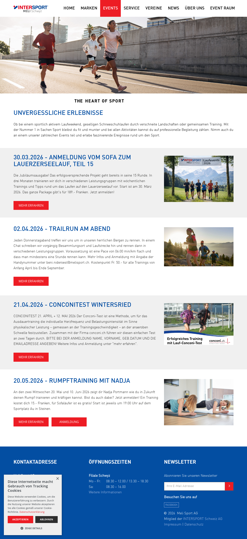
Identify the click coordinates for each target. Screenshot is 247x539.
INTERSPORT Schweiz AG (202, 519)
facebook (171, 505)
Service (132, 8)
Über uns (194, 8)
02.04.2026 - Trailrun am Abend (62, 229)
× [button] (57, 478)
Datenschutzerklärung (32, 512)
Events (110, 8)
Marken (89, 8)
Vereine (153, 8)
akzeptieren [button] (20, 519)
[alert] (33, 505)
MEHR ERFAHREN (31, 205)
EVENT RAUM (222, 8)
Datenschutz (193, 524)
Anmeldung (69, 422)
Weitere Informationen (105, 492)
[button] (33, 528)
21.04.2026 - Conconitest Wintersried (72, 305)
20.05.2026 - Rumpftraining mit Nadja (72, 381)
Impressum (172, 524)
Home (69, 8)
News (173, 8)
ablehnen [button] (46, 519)
